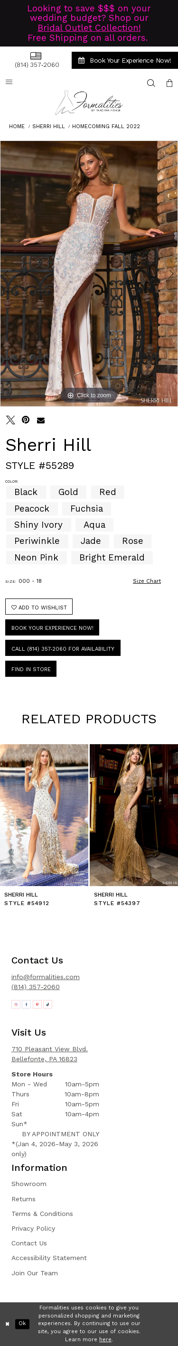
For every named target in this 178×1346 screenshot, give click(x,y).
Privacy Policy (33, 1228)
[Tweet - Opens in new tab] (10, 420)
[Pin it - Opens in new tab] (25, 420)
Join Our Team (34, 1273)
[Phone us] (35, 60)
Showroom (29, 1183)
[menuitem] (35, 60)
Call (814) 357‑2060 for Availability (63, 649)
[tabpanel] (89, 274)
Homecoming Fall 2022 (106, 126)
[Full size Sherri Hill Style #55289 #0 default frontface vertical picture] (89, 274)
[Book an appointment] (125, 60)
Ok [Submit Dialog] (22, 1324)
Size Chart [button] (147, 581)
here (105, 1340)
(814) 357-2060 (35, 987)
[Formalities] (89, 102)
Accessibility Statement (49, 1258)
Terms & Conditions (42, 1213)
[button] (169, 83)
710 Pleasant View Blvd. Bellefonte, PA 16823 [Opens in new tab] (49, 1054)
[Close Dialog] (7, 1323)
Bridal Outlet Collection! (89, 28)
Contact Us (29, 1243)
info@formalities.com (45, 977)
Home (17, 126)
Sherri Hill (48, 126)
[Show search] (151, 83)
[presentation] (44, 815)
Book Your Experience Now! (52, 628)
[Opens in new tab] (15, 1004)
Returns (23, 1199)
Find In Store (31, 669)
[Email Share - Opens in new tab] (41, 420)
